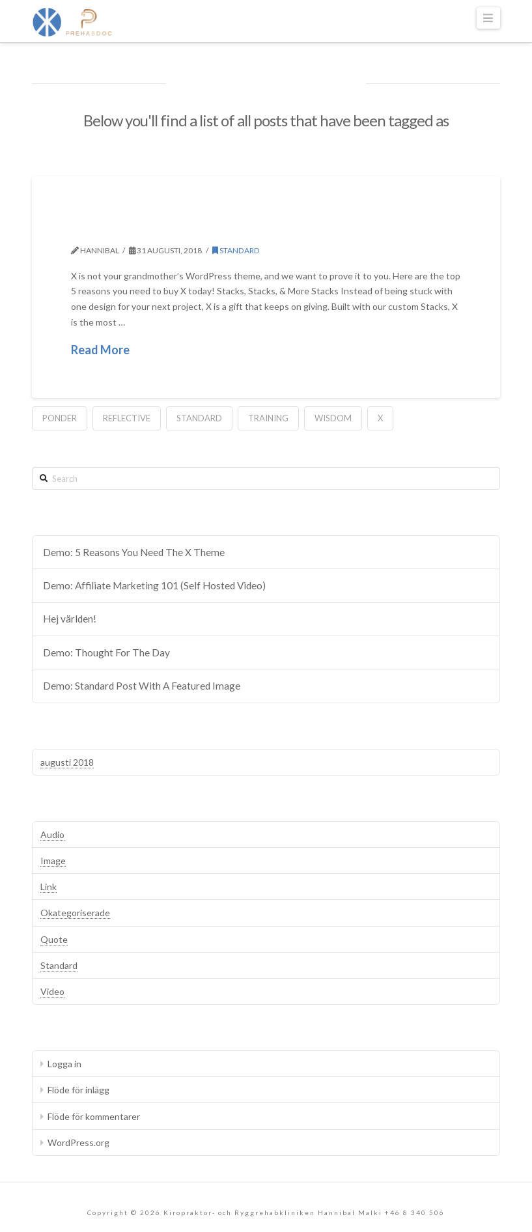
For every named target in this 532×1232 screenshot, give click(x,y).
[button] (488, 18)
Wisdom (333, 418)
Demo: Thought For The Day (106, 652)
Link (48, 886)
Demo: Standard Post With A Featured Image (141, 686)
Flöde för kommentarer (94, 1116)
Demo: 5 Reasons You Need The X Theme (264, 227)
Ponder (59, 418)
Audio (52, 834)
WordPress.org (78, 1142)
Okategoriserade (75, 912)
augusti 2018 (67, 762)
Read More (100, 350)
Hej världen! (69, 618)
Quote (54, 939)
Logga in (64, 1063)
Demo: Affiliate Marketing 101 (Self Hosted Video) (154, 585)
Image (53, 860)
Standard (236, 250)
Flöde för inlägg (78, 1089)
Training (268, 418)
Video (52, 991)
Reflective (126, 418)
